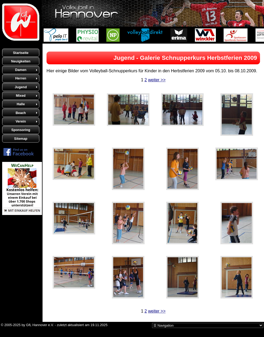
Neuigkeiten (21, 61)
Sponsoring (20, 130)
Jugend (21, 87)
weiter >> (157, 80)
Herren (20, 78)
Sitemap (20, 139)
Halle (21, 104)
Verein (21, 121)
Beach (21, 113)
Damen (21, 70)
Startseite (20, 53)
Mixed (21, 96)
